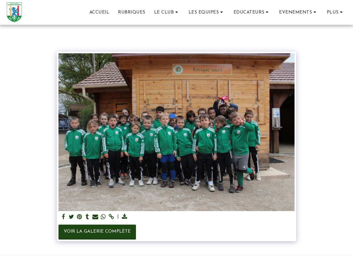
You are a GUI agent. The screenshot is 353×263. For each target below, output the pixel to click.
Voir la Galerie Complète (97, 231)
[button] (167, 12)
